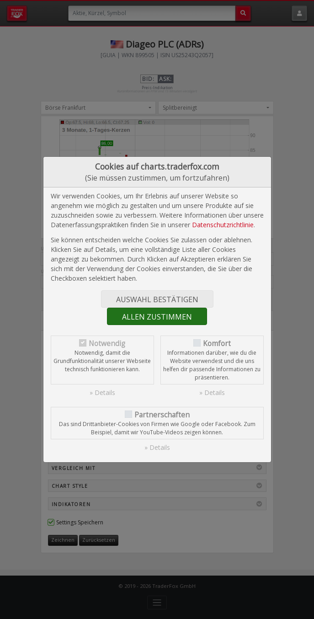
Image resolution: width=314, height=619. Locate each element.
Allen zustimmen (157, 317)
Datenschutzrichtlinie (223, 224)
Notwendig (107, 343)
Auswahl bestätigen (157, 299)
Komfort (217, 343)
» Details (102, 392)
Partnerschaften (162, 415)
